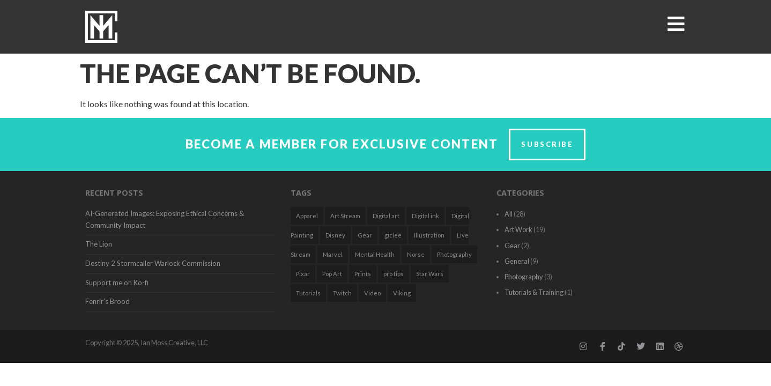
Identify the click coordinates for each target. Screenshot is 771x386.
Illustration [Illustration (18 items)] (429, 235)
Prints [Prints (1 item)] (362, 273)
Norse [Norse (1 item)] (416, 254)
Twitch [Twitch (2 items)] (342, 293)
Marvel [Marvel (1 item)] (333, 254)
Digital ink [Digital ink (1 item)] (425, 215)
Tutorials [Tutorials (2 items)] (308, 293)
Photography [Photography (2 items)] (454, 254)
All (509, 214)
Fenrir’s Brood (107, 301)
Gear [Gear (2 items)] (365, 235)
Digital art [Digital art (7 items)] (386, 215)
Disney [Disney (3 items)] (335, 235)
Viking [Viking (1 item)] (402, 293)
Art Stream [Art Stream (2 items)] (345, 215)
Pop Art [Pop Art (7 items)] (332, 273)
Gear (512, 245)
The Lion (98, 244)
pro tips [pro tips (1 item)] (393, 273)
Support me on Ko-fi (117, 282)
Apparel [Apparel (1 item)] (307, 215)
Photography (524, 276)
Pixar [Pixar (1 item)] (303, 273)
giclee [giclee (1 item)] (393, 235)
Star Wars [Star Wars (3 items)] (429, 273)
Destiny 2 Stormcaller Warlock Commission (152, 263)
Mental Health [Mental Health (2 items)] (375, 254)
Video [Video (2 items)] (372, 293)
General (517, 261)
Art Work (518, 229)
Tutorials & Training (534, 292)
